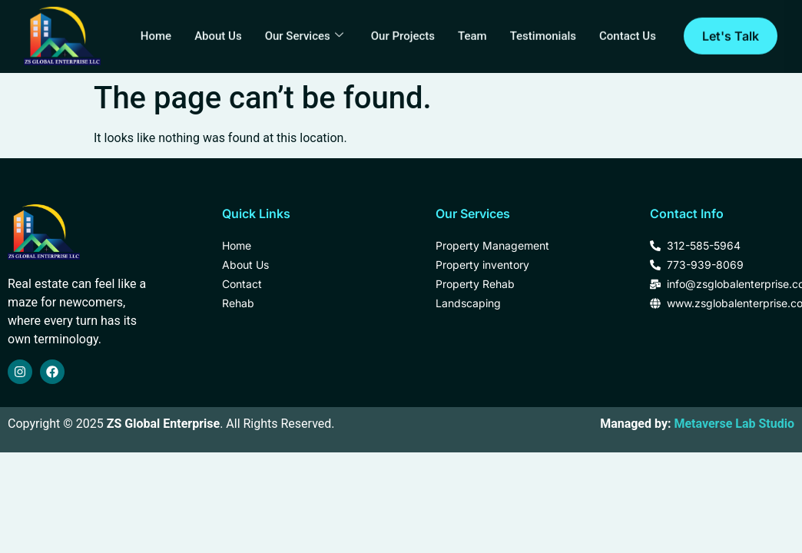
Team (472, 31)
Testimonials (542, 31)
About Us (218, 31)
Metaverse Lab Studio (734, 423)
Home (156, 31)
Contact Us (627, 31)
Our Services (304, 31)
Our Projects (403, 31)
